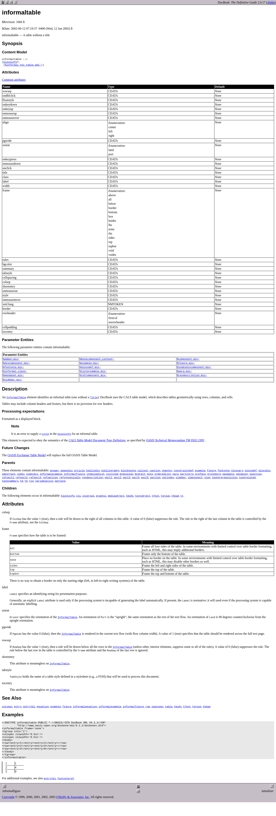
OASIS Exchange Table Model (27, 459)
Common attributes (14, 81)
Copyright (8, 809)
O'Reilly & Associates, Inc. (73, 809)
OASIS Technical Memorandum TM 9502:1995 (175, 445)
